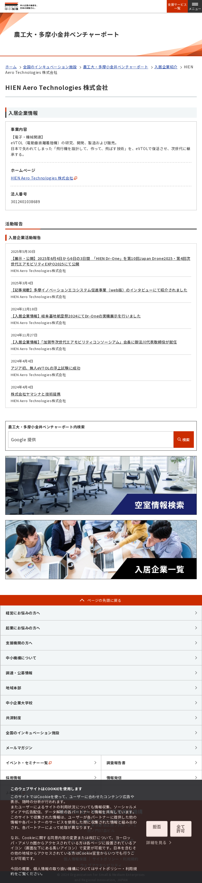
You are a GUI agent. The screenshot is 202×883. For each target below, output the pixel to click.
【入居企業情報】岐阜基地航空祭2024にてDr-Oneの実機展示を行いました (76, 316)
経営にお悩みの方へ (23, 612)
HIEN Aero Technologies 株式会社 (44, 178)
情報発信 (114, 777)
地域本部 (13, 687)
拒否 (157, 829)
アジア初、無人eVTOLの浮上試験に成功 (45, 368)
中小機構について (21, 657)
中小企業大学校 (19, 702)
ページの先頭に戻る (104, 600)
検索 (184, 439)
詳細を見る (156, 839)
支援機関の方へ (19, 642)
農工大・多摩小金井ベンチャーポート (115, 66)
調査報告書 (116, 762)
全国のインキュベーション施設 (50, 66)
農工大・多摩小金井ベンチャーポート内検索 (46, 427)
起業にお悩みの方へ (23, 627)
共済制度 (13, 717)
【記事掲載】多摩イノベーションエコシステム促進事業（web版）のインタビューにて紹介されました (99, 289)
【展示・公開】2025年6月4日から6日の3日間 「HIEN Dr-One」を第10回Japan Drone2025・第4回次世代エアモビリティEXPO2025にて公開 (100, 261)
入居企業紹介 (165, 66)
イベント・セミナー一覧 (29, 762)
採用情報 (13, 777)
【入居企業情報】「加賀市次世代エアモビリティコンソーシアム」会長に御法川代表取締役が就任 (94, 342)
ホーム (11, 66)
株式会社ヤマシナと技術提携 (35, 394)
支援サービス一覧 (177, 6)
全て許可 (180, 829)
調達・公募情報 (19, 672)
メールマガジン (19, 747)
